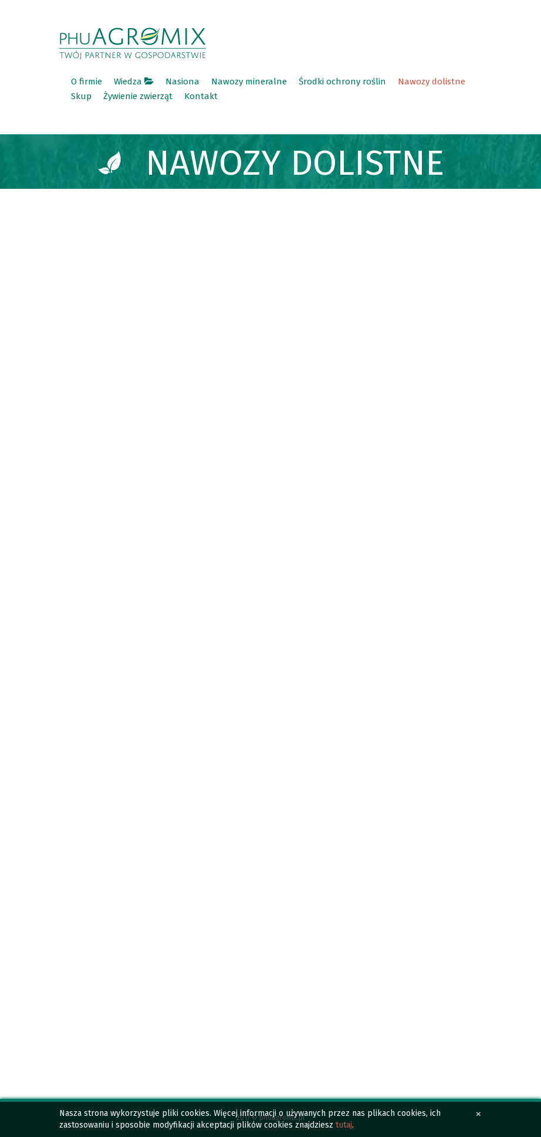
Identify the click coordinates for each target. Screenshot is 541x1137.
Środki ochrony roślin (342, 81)
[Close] (478, 1114)
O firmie (86, 81)
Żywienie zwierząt (138, 96)
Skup (81, 96)
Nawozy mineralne (249, 81)
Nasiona (182, 81)
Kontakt (201, 96)
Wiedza (134, 81)
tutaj (344, 1125)
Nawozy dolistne (431, 81)
